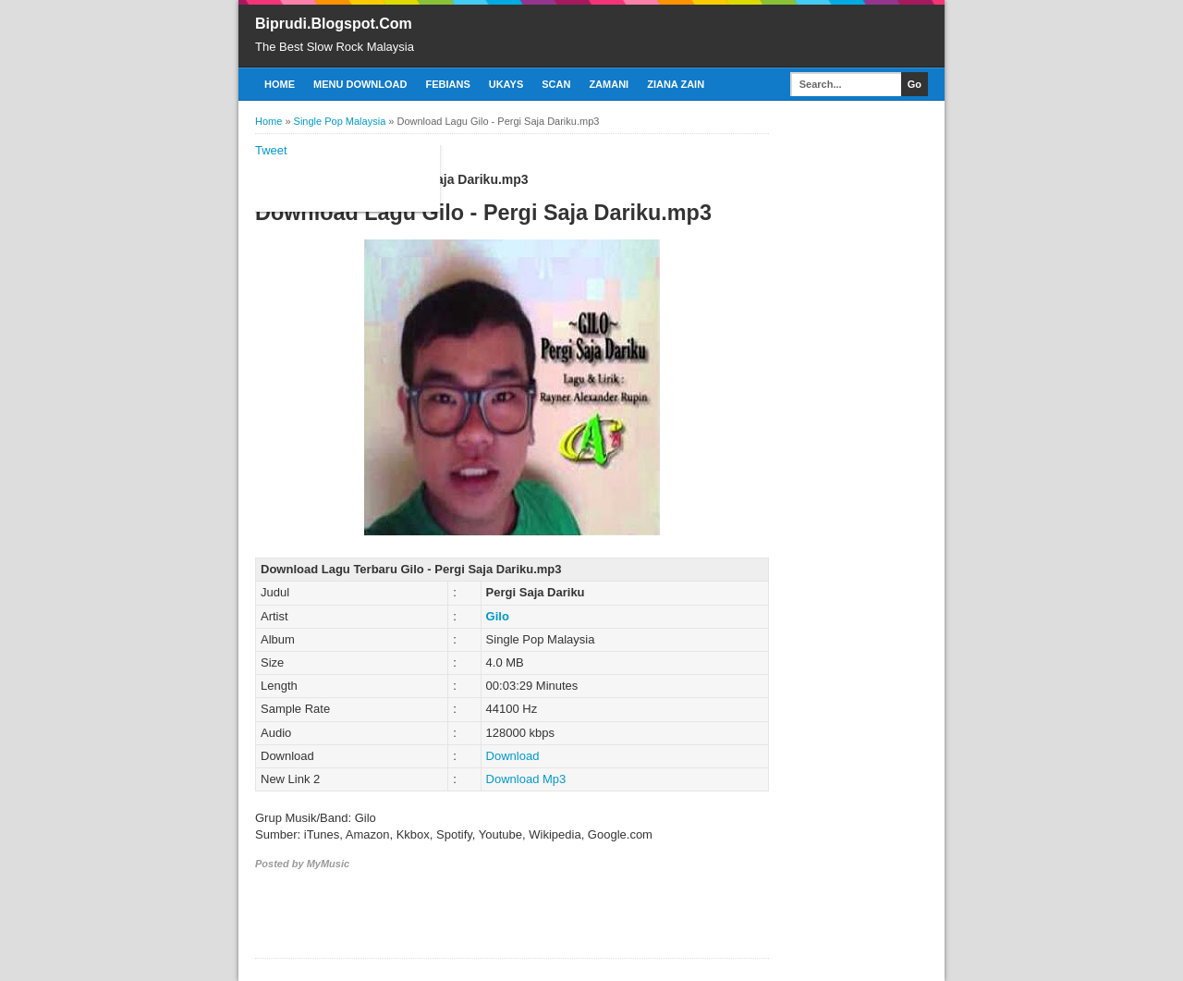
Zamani (608, 84)
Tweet (271, 150)
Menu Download (360, 84)
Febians (447, 84)
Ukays (506, 84)
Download (513, 756)
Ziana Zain (675, 84)
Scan (556, 84)
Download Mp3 (526, 779)
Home (279, 84)
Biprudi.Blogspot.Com (333, 23)
